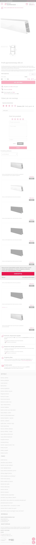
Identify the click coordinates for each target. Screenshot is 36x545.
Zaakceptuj (18, 274)
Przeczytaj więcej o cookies (14, 270)
